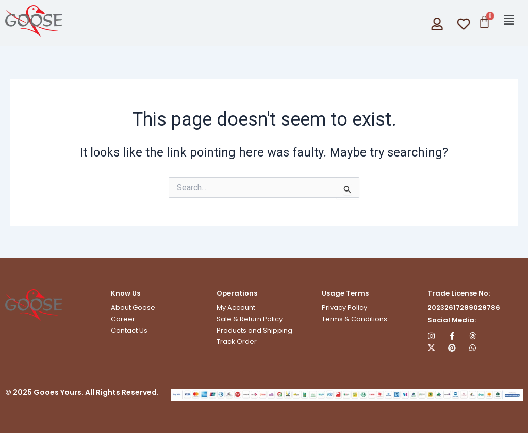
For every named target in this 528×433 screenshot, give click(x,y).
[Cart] (483, 21)
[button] (509, 20)
